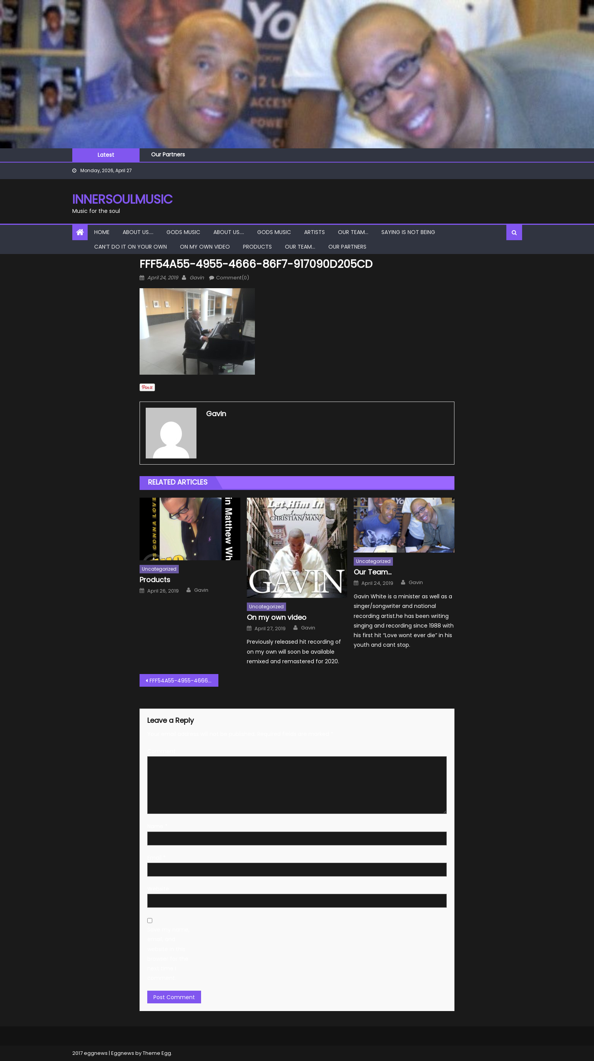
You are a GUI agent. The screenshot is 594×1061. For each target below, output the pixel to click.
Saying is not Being (408, 232)
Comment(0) (232, 277)
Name (157, 826)
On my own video (205, 247)
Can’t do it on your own (130, 247)
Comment (161, 751)
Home (102, 232)
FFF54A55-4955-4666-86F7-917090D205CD (184, 680)
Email (156, 858)
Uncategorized (159, 569)
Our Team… (353, 232)
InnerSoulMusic (122, 199)
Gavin (197, 277)
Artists (314, 232)
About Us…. (138, 232)
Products (257, 247)
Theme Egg (157, 1053)
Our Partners (168, 154)
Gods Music (183, 232)
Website (158, 889)
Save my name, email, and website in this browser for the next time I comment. (168, 954)
